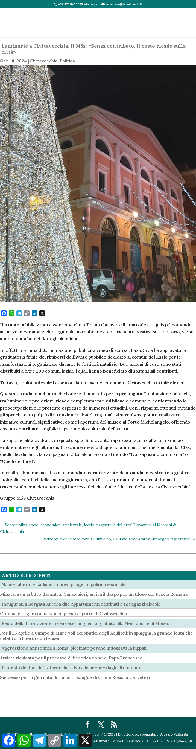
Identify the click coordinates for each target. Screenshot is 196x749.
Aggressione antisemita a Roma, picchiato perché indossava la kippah (74, 648)
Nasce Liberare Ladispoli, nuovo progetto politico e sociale (64, 584)
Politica (67, 61)
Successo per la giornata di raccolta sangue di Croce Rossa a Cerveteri (75, 677)
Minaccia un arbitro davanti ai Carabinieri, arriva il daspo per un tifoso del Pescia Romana (94, 594)
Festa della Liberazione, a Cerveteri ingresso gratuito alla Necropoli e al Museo (85, 623)
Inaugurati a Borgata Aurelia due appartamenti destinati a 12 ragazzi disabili (81, 604)
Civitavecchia (43, 61)
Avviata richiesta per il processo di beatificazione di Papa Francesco (71, 658)
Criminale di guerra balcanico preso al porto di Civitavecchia (63, 613)
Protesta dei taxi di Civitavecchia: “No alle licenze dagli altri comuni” (73, 667)
